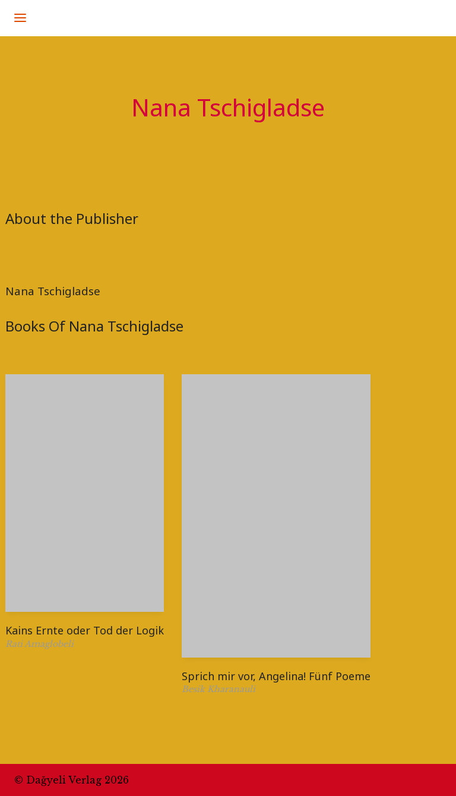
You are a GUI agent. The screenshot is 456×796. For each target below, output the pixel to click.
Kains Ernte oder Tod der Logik (84, 630)
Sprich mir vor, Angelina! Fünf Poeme (276, 676)
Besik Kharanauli (218, 689)
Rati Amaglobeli (39, 644)
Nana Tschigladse (52, 290)
